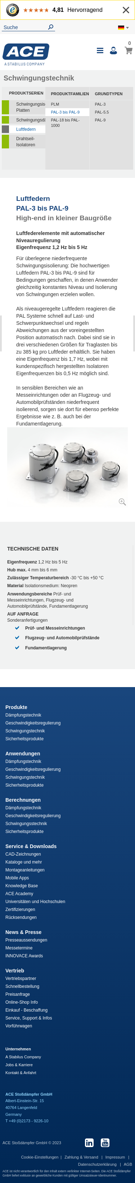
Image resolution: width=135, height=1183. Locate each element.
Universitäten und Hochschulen (35, 901)
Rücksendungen (21, 917)
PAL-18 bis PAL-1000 (65, 123)
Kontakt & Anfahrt (20, 1073)
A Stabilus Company (23, 1057)
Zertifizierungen (20, 909)
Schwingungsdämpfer (30, 120)
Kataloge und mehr (23, 862)
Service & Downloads (31, 846)
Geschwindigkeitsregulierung (32, 723)
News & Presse (23, 932)
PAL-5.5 (102, 112)
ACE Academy (19, 893)
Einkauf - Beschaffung (26, 1010)
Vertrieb (14, 970)
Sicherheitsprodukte (24, 738)
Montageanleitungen (25, 870)
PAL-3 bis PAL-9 (65, 112)
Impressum (115, 1157)
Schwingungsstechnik (26, 823)
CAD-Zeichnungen (23, 854)
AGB (128, 1164)
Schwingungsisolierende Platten (30, 107)
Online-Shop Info (21, 1002)
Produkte (16, 707)
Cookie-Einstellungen (39, 1157)
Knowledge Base (21, 885)
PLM (55, 104)
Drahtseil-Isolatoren (25, 141)
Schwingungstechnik (25, 730)
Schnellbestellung (22, 986)
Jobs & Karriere (19, 1065)
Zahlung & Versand (81, 1157)
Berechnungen (23, 800)
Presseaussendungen (26, 940)
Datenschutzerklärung (98, 1164)
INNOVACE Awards (24, 955)
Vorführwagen (18, 1025)
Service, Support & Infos (28, 1018)
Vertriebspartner (20, 978)
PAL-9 (100, 120)
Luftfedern (26, 129)
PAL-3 (100, 104)
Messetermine (18, 947)
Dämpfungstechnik (23, 715)
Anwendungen (22, 753)
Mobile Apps (17, 877)
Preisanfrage (17, 994)
